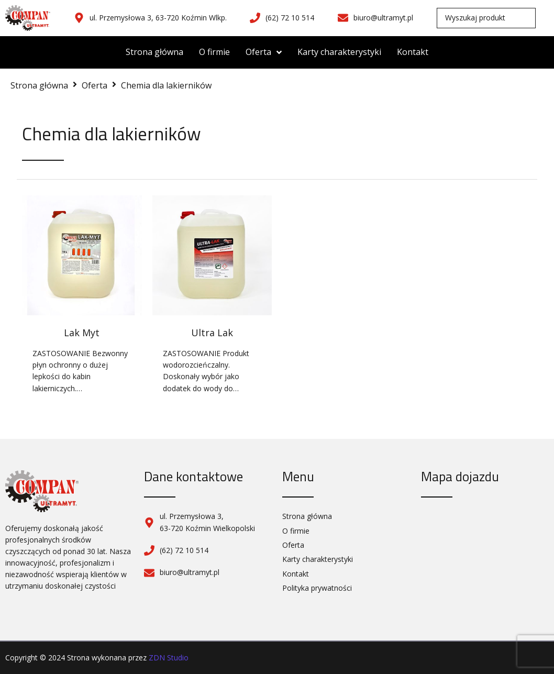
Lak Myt (81, 332)
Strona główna (39, 85)
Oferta (94, 85)
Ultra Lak (212, 332)
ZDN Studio (169, 657)
